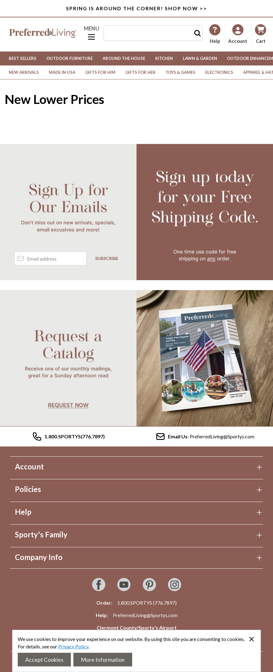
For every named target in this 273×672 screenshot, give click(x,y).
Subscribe (106, 258)
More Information (103, 659)
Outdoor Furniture (69, 58)
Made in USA (62, 72)
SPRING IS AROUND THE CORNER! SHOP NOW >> (136, 8)
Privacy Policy (73, 646)
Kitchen (164, 58)
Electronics (219, 72)
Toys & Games (180, 72)
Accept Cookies (44, 659)
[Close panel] (251, 639)
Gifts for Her (140, 72)
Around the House (124, 58)
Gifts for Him (100, 72)
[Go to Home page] (42, 33)
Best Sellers (22, 58)
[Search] (197, 33)
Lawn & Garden (200, 58)
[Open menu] (91, 33)
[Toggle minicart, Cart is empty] (260, 33)
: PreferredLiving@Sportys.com (204, 436)
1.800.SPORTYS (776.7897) (147, 603)
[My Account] (214, 33)
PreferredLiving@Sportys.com (145, 615)
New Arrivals (24, 72)
